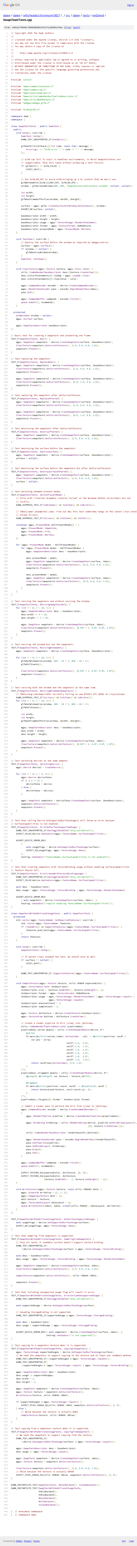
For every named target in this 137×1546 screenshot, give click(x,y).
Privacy (27, 1541)
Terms (36, 1541)
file (67, 27)
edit (76, 27)
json (131, 1541)
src (68, 15)
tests (86, 15)
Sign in (130, 4)
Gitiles (19, 1541)
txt (124, 1541)
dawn (6, 15)
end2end (98, 15)
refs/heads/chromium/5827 (41, 15)
